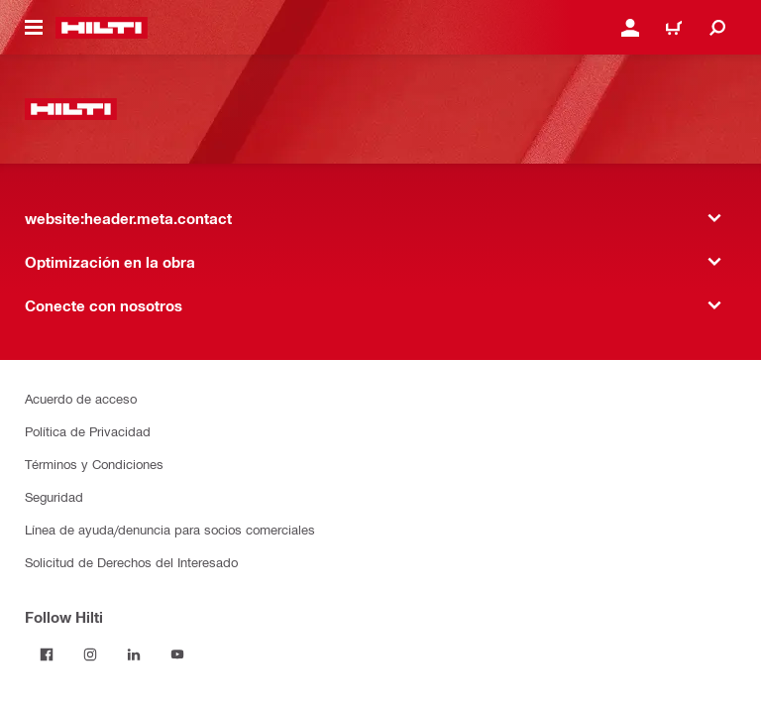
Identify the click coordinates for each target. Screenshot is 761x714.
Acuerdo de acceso (81, 398)
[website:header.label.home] (101, 28)
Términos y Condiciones (94, 463)
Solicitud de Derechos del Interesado (131, 561)
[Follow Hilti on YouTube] (177, 654)
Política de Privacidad (88, 430)
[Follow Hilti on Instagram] (90, 654)
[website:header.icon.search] (717, 28)
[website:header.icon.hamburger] (33, 28)
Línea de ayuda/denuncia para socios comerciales (170, 529)
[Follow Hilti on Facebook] (46, 654)
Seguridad (54, 496)
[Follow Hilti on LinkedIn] (134, 654)
